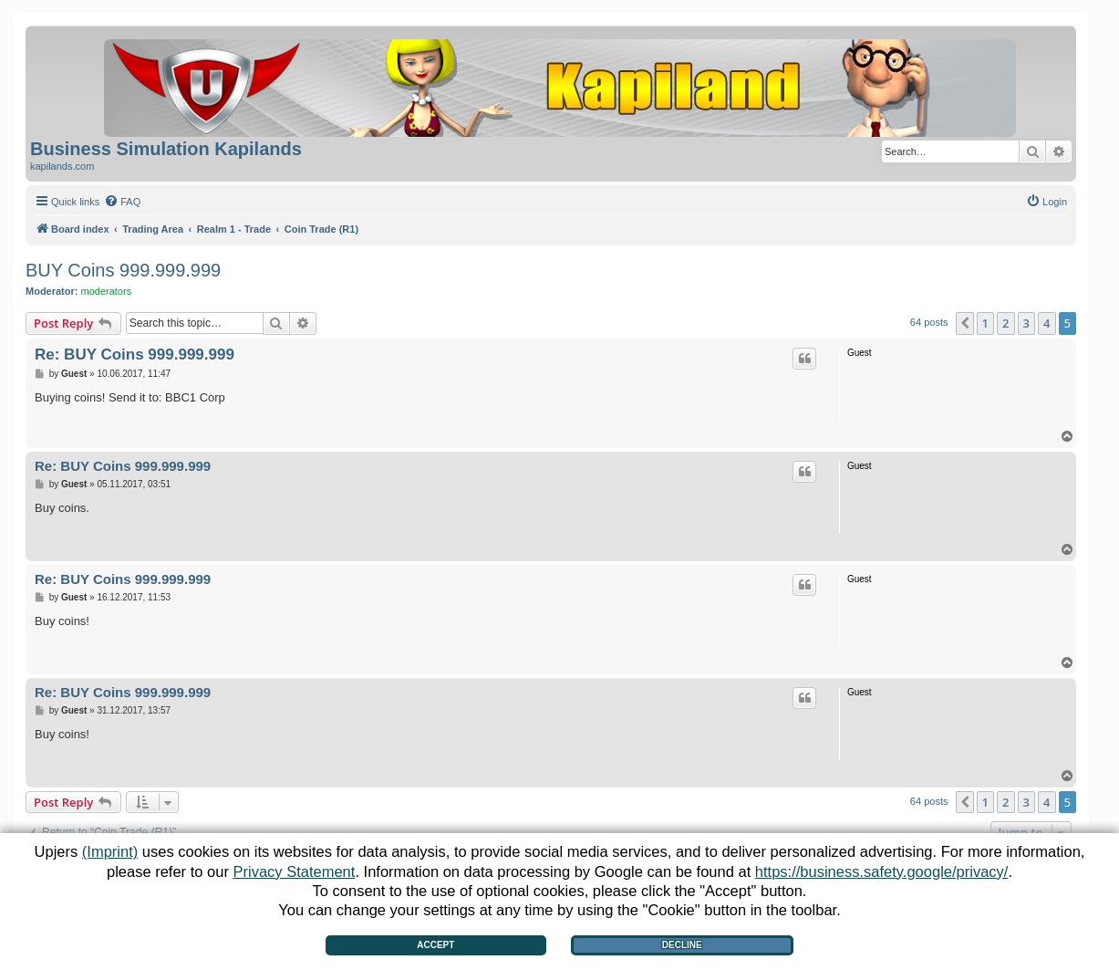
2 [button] (1005, 323)
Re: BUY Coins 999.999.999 (134, 354)
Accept (435, 945)
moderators (106, 291)
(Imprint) (110, 851)
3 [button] (1026, 323)
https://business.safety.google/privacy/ (882, 871)
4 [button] (1046, 323)
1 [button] (985, 323)
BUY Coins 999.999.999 (123, 270)
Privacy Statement (294, 871)
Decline (682, 945)
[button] (965, 323)
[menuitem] (122, 202)
